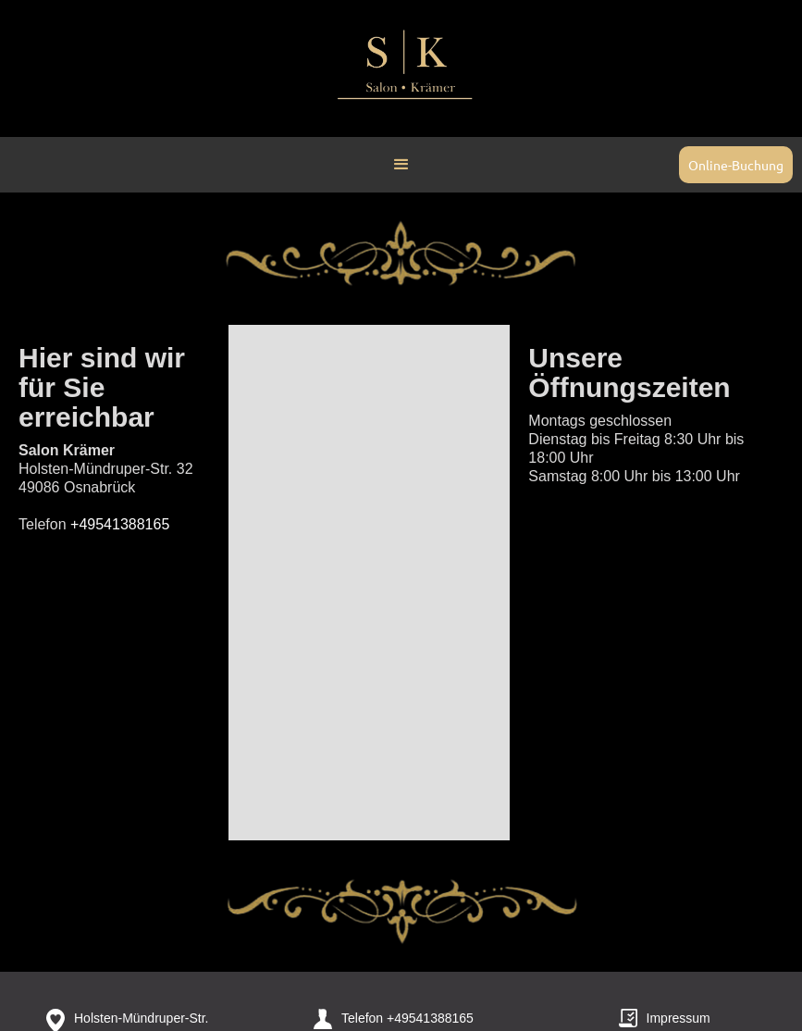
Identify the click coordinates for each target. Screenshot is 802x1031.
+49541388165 (430, 1018)
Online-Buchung (735, 164)
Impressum (678, 1018)
